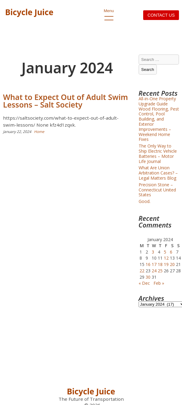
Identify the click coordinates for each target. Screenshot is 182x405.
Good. (144, 201)
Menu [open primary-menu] (109, 12)
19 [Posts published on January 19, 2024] (166, 264)
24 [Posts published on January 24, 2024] (154, 271)
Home (39, 131)
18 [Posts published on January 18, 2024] (160, 264)
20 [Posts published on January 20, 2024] (172, 264)
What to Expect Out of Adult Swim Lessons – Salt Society (65, 101)
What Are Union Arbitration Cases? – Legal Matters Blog (158, 173)
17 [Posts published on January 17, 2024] (154, 264)
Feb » (158, 283)
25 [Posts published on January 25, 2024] (160, 271)
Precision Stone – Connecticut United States (157, 190)
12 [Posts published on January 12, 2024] (166, 258)
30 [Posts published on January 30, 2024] (148, 277)
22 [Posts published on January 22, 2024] (142, 271)
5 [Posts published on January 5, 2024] (165, 252)
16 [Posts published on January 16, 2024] (148, 264)
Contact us (161, 15)
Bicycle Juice (29, 12)
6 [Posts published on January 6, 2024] (171, 252)
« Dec (144, 283)
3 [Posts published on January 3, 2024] (153, 252)
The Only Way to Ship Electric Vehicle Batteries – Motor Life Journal (158, 153)
